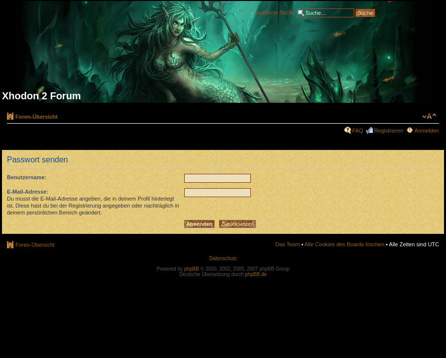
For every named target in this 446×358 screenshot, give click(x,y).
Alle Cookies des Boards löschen (344, 244)
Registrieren (388, 131)
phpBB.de (256, 274)
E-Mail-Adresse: (27, 192)
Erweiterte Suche (274, 12)
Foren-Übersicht (36, 117)
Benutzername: (26, 177)
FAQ (357, 131)
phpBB (191, 269)
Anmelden (426, 131)
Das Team (287, 244)
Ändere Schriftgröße (429, 116)
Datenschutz (223, 258)
